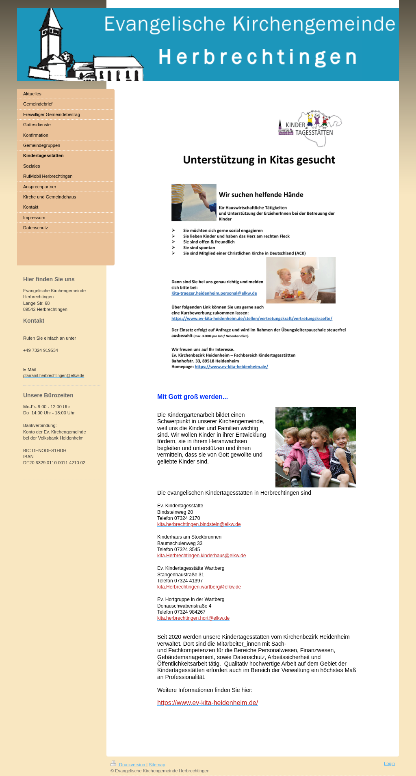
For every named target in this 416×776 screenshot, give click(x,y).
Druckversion (128, 764)
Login (389, 763)
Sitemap (157, 764)
